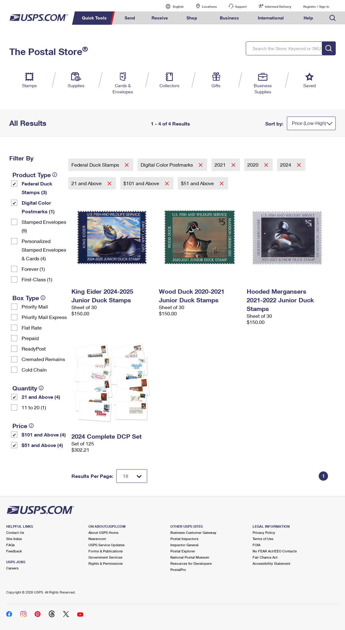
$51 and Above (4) (42, 445)
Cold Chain (34, 369)
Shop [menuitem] (191, 17)
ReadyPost (34, 348)
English (172, 6)
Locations (209, 6)
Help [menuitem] (308, 17)
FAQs (10, 545)
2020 (253, 165)
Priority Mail (35, 306)
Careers (12, 568)
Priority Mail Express (44, 317)
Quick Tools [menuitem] (94, 17)
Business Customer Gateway (193, 532)
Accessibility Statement (271, 563)
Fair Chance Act (265, 557)
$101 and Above (141, 183)
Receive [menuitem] (159, 17)
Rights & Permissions (105, 563)
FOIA (256, 545)
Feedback (14, 551)
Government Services (105, 557)
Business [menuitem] (229, 17)
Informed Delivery (278, 6)
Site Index (14, 539)
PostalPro (178, 570)
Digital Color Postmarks (167, 165)
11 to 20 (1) (34, 407)
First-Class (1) (37, 279)
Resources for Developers (191, 563)
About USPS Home (103, 532)
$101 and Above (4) (44, 434)
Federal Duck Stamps (95, 165)
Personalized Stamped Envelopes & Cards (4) (44, 249)
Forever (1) (33, 269)
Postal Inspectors (184, 539)
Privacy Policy (264, 532)
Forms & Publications (105, 551)
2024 (286, 165)
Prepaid (30, 338)
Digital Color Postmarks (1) (38, 207)
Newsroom (97, 539)
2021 (221, 165)
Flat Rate (32, 327)
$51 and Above (198, 183)
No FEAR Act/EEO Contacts (275, 551)
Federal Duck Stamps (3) (37, 188)
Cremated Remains (43, 359)
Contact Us (15, 532)
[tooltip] (54, 174)
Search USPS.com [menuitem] (332, 18)
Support (241, 6)
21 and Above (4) (41, 397)
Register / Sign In (316, 6)
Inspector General (184, 545)
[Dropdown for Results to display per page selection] (131, 476)
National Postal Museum (189, 557)
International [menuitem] (271, 17)
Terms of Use (263, 539)
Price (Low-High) (309, 123)
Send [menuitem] (130, 17)
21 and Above (87, 183)
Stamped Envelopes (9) (44, 226)
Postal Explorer (182, 551)
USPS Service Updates (106, 545)
